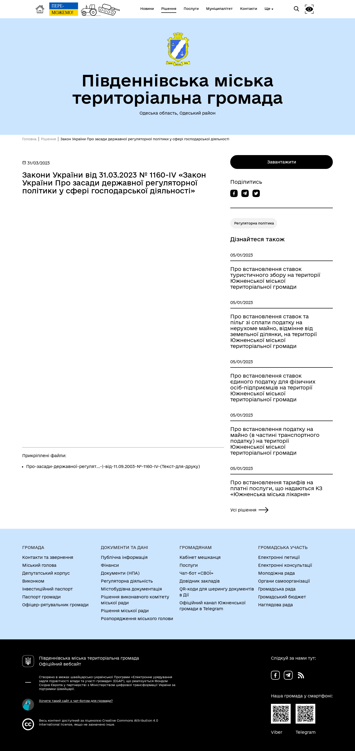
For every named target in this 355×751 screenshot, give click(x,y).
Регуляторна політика (254, 223)
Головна (29, 139)
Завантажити (281, 162)
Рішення (48, 139)
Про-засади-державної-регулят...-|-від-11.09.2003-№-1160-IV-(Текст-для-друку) (113, 466)
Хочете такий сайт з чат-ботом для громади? (76, 700)
